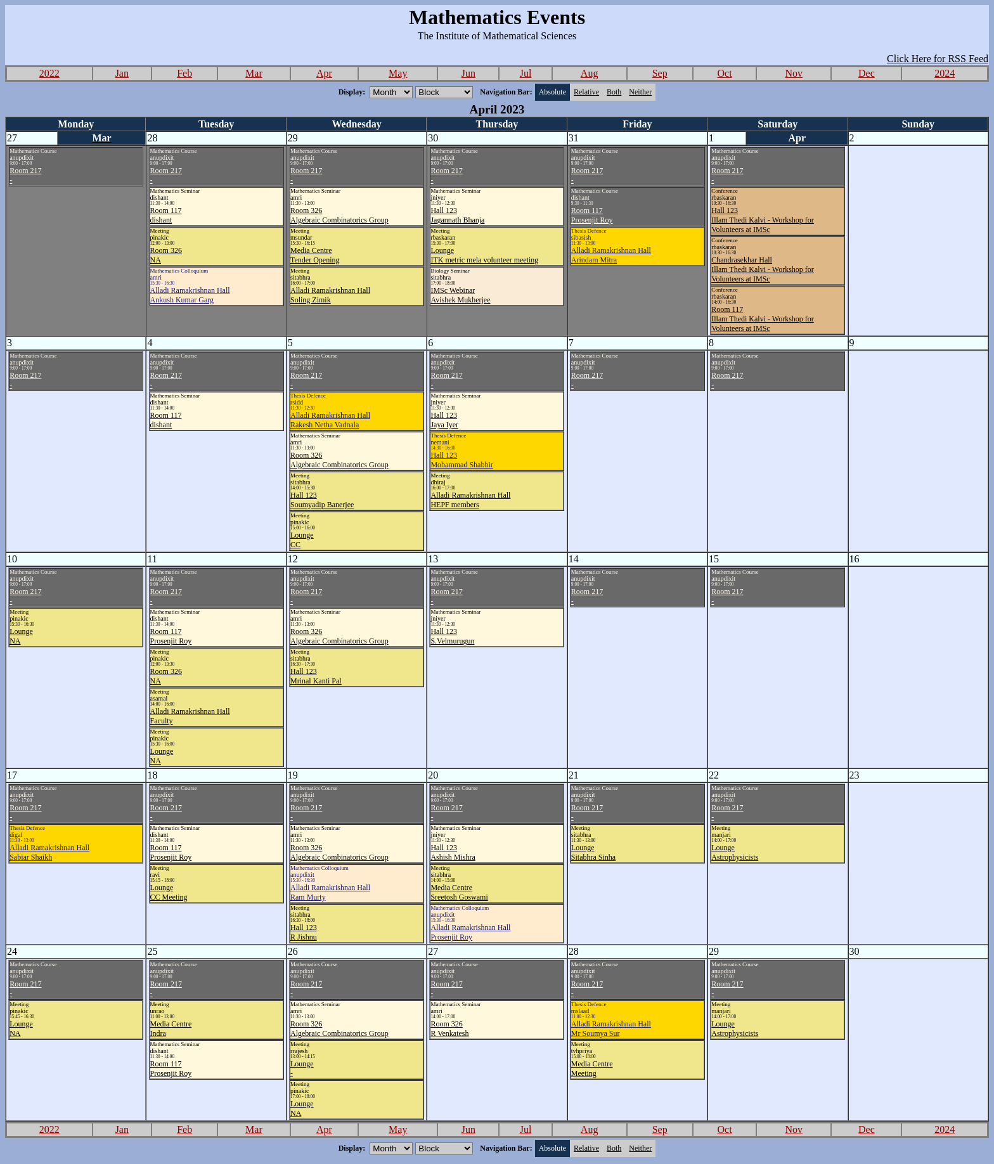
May (398, 73)
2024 (944, 73)
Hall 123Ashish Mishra (452, 852)
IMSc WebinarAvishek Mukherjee (460, 295)
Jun (468, 73)
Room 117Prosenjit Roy (592, 215)
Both (614, 91)
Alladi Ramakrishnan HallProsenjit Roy (470, 932)
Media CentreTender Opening (314, 255)
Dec (866, 73)
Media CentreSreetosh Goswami (458, 892)
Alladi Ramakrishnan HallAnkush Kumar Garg (190, 295)
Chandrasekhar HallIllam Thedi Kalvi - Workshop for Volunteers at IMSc (762, 269)
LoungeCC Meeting (169, 892)
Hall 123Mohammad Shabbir (461, 460)
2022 (49, 73)
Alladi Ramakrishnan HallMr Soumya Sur (611, 1028)
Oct (724, 73)
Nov (794, 73)
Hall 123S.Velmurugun (452, 636)
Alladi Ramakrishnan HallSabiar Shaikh (49, 852)
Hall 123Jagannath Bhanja (457, 215)
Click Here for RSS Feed (937, 58)
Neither (640, 91)
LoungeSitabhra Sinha (593, 852)
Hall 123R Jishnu (303, 932)
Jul (526, 73)
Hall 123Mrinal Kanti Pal (316, 676)
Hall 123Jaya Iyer (444, 420)
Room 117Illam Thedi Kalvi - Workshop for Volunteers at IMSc (762, 319)
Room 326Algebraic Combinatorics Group (339, 215)
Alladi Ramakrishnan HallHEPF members (470, 500)
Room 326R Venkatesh (449, 1028)
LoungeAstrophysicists (734, 852)
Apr (324, 73)
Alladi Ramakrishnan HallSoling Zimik (330, 295)
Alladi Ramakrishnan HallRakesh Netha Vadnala (330, 420)
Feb (184, 73)
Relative (586, 91)
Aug (589, 73)
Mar (253, 73)
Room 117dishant (166, 215)
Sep (660, 73)
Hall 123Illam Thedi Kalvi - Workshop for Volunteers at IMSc (762, 220)
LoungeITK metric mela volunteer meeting (484, 255)
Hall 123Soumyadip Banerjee (322, 500)
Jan (122, 73)
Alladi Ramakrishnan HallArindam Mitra (611, 255)
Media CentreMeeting (592, 1068)
